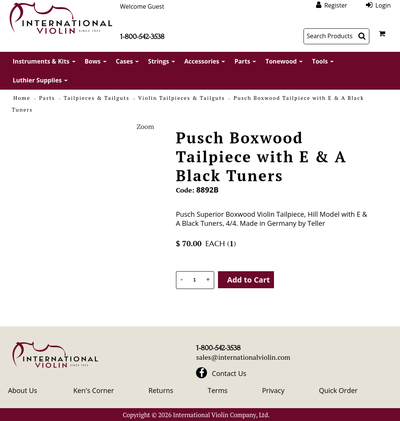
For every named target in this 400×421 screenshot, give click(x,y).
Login (383, 5)
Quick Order (338, 390)
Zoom (145, 126)
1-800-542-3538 (142, 37)
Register (335, 5)
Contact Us (229, 373)
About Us (22, 390)
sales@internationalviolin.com (243, 357)
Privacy (273, 390)
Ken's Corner (93, 390)
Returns (160, 390)
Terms (218, 390)
